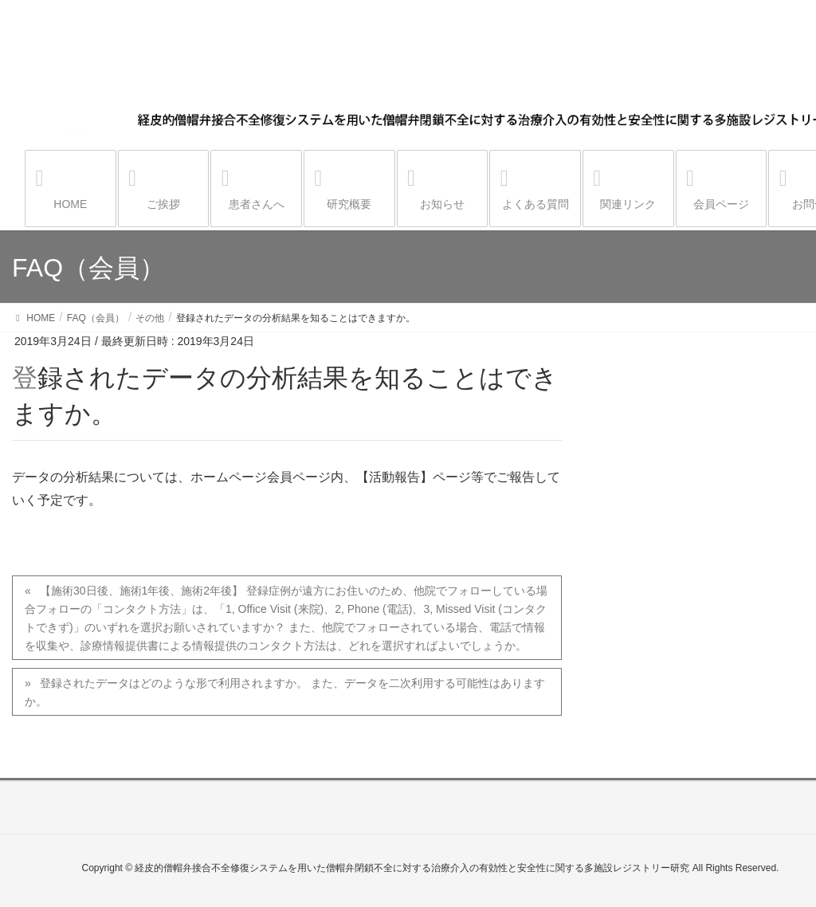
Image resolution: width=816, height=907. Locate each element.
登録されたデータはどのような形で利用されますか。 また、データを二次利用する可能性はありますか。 (285, 692)
